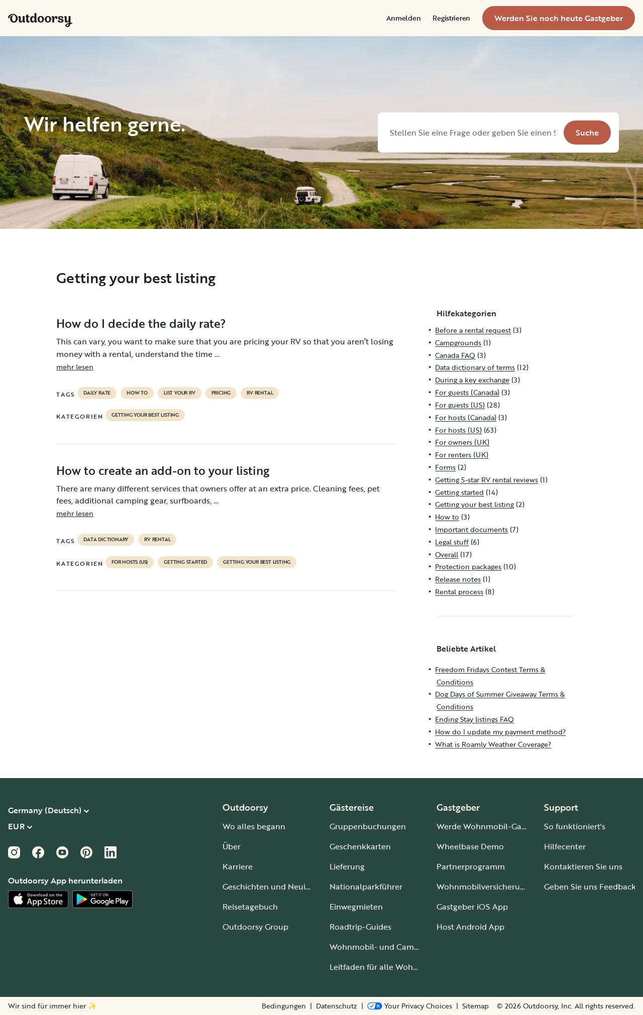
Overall (446, 554)
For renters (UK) (461, 454)
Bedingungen (284, 1006)
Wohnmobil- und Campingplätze (392, 947)
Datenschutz (336, 1006)
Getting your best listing (145, 415)
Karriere (238, 866)
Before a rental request (473, 330)
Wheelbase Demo (470, 846)
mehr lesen (74, 366)
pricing (221, 393)
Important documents (471, 529)
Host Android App (470, 927)
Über (232, 846)
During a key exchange (472, 379)
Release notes (458, 579)
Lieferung (347, 866)
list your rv (179, 393)
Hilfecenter (565, 846)
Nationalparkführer (366, 886)
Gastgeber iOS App (472, 907)
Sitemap (475, 1006)
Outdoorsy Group (255, 927)
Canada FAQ (455, 355)
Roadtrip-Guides (360, 927)
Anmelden (403, 18)
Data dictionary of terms (475, 367)
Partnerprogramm (471, 866)
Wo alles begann (254, 826)
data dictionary (105, 540)
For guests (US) (460, 405)
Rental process (459, 591)
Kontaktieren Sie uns (583, 866)
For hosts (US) (130, 562)
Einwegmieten (356, 907)
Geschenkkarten (360, 846)
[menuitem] (403, 18)
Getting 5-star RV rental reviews (486, 479)
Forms (445, 467)
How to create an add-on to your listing (162, 470)
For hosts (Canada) (465, 417)
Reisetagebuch (250, 907)
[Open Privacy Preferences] (409, 1006)
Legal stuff (452, 542)
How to (137, 393)
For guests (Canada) (467, 392)
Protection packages (468, 566)
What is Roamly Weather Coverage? (493, 744)
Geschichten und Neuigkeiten (278, 886)
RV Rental (260, 393)
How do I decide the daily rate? (141, 323)
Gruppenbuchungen (368, 826)
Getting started (185, 562)
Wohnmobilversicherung (483, 886)
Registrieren (451, 18)
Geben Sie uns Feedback (590, 886)
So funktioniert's (574, 826)
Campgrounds (458, 342)
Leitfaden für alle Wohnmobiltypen (396, 967)
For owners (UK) (462, 442)
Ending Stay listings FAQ (474, 719)
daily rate (97, 393)
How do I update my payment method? (500, 731)
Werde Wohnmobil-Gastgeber (493, 826)
